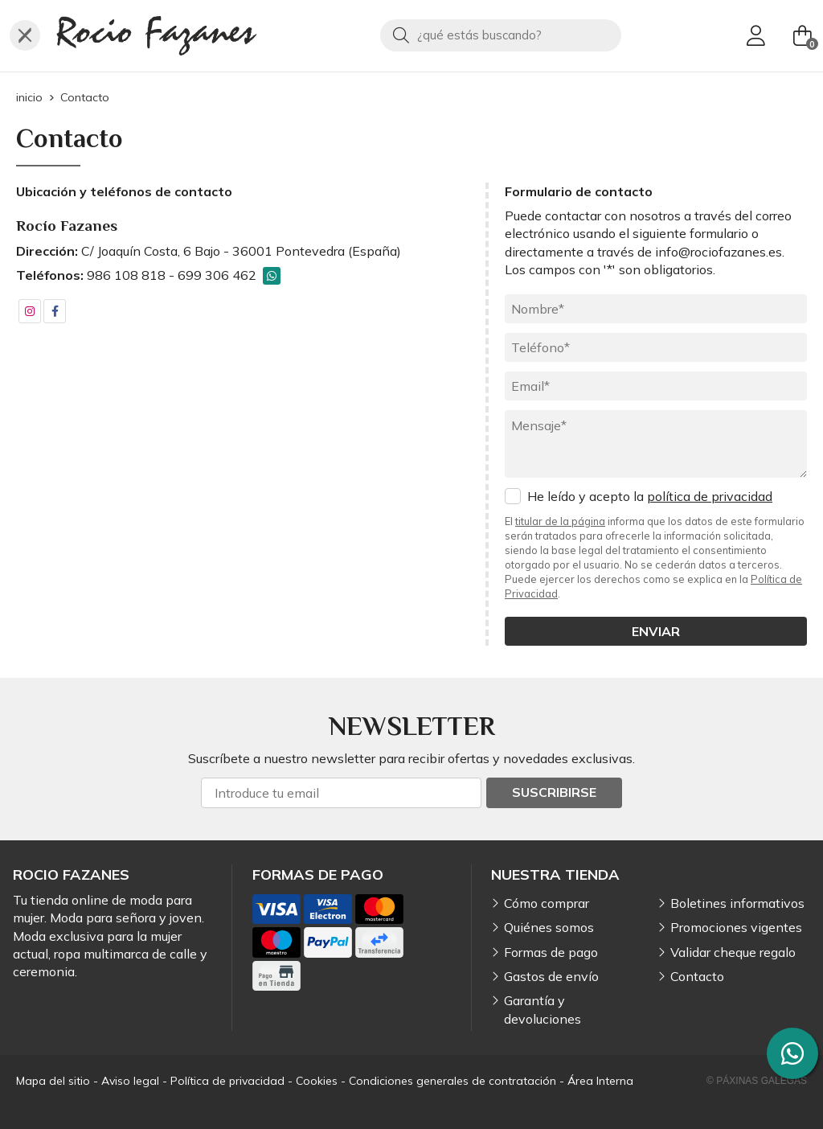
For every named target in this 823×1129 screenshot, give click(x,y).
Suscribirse (554, 792)
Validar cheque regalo (733, 952)
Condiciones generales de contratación (452, 1081)
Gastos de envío (551, 976)
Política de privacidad (227, 1081)
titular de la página (560, 521)
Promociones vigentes (736, 927)
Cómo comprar (546, 903)
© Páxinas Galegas (756, 1080)
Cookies (317, 1081)
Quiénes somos (549, 927)
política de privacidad (709, 496)
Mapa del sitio (53, 1081)
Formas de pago (551, 952)
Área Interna (600, 1081)
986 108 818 (126, 275)
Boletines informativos (737, 903)
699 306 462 (217, 275)
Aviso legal (130, 1081)
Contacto (697, 976)
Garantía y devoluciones (542, 1009)
